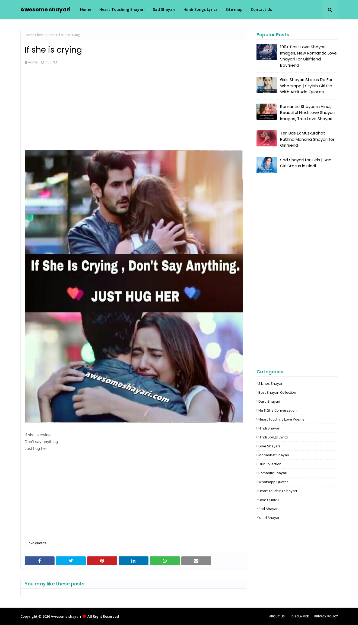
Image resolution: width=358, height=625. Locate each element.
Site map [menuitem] (234, 9)
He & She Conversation (277, 410)
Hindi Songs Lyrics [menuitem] (200, 9)
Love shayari (269, 446)
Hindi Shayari (269, 428)
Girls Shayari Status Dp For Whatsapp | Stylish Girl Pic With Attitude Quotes (306, 86)
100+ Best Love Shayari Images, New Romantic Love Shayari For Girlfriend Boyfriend (308, 56)
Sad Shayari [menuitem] (164, 9)
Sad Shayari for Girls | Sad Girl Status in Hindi (305, 163)
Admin (33, 62)
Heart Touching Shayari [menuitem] (122, 9)
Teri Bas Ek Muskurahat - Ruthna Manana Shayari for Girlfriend (307, 139)
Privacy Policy (326, 616)
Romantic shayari (272, 472)
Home (29, 35)
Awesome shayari (45, 9)
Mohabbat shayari (273, 455)
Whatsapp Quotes (273, 481)
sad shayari (268, 508)
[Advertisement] (134, 112)
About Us (277, 616)
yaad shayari (269, 517)
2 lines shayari (270, 383)
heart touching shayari (277, 490)
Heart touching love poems (281, 419)
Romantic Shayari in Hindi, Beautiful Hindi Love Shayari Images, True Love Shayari (307, 112)
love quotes (46, 35)
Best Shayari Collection (277, 392)
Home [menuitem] (85, 9)
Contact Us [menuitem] (261, 9)
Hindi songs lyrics (273, 437)
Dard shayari (269, 401)
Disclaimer (300, 616)
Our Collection (269, 463)
